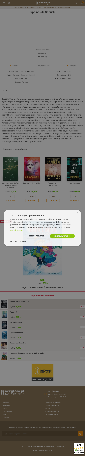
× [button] (77, 212)
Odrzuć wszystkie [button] (35, 236)
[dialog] (42, 228)
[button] (18, 242)
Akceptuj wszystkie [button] (61, 236)
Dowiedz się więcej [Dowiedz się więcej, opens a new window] (17, 230)
